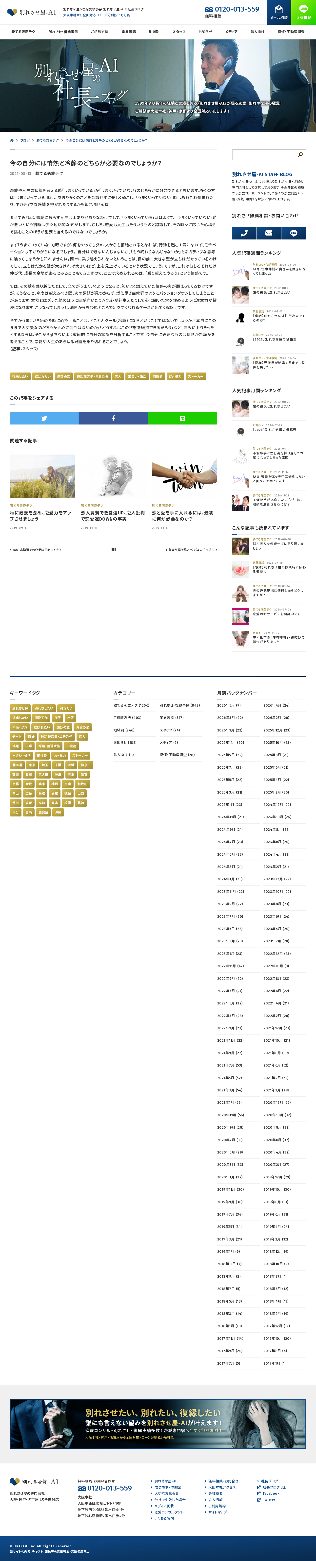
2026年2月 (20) (276, 718)
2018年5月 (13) (229, 1301)
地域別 (154, 32)
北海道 (17, 765)
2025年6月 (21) (275, 767)
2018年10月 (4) (276, 1264)
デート (16, 737)
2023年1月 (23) (229, 954)
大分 (15, 812)
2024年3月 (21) (230, 867)
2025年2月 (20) (276, 792)
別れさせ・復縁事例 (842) (180, 705)
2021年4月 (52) (276, 1078)
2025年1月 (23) (229, 805)
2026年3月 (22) (230, 718)
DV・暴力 (175, 376)
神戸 (54, 784)
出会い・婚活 (137, 376)
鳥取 (42, 793)
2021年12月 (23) (276, 1028)
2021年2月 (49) (276, 1090)
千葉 (58, 765)
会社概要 (214, 1494)
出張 (70, 718)
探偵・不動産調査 (291, 32)
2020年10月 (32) (277, 1115)
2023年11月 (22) (230, 892)
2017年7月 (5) (228, 1363)
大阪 (28, 784)
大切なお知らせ (164, 1494)
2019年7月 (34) (230, 1214)
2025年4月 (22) (276, 780)
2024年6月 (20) (276, 842)
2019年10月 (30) (277, 1190)
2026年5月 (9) (228, 705)
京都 (15, 784)
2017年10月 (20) (277, 1339)
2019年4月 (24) (276, 1227)
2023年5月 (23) (230, 929)
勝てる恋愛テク (23, 32)
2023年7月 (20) (230, 917)
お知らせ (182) (125, 743)
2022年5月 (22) (230, 1003)
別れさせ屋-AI (163, 1481)
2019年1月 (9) (228, 1252)
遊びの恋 (64, 376)
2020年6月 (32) (276, 1140)
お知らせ (205, 32)
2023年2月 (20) (276, 941)
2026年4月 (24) (276, 705)
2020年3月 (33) (230, 1165)
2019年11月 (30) (230, 1190)
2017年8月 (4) (275, 1351)
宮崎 (28, 812)
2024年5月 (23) (230, 854)
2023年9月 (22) (230, 904)
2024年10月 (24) (277, 817)
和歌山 (82, 784)
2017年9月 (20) (230, 1351)
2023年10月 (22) (277, 892)
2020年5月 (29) (230, 1152)
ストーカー (196, 376)
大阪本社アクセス (220, 1487)
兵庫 (42, 784)
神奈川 (86, 765)
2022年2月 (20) (276, 1016)
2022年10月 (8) (276, 966)
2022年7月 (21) (229, 991)
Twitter (266, 1500)
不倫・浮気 (19, 727)
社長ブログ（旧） (272, 1487)
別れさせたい (44, 708)
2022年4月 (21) (276, 1003)
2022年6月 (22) (276, 991)
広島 (28, 793)
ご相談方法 (99, 32)
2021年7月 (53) (229, 1065)
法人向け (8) (124, 755)
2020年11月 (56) (230, 1115)
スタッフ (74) (170, 730)
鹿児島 (43, 812)
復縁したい (20, 376)
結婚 (15, 746)
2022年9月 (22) (230, 979)
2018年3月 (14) (229, 1314)
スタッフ (179, 32)
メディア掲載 (162, 1506)
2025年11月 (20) (230, 743)
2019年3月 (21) (229, 1239)
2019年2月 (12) (275, 1239)
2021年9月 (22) (229, 1053)
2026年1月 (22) (229, 730)
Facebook (268, 1494)
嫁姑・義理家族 (49, 746)
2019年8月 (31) (275, 1202)
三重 (71, 775)
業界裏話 (128, 32)
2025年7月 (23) (230, 767)
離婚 (31, 737)
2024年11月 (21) (230, 817)
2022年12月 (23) (277, 954)
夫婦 (28, 746)
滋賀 (84, 775)
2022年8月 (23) (276, 979)
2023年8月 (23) (276, 904)
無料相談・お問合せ (221, 1481)
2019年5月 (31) (229, 1227)
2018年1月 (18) (229, 1326)
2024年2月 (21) (276, 867)
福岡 (67, 803)
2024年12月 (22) (277, 805)
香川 (15, 803)
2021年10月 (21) (276, 1040)
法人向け (258, 32)
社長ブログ (267, 1481)
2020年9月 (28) (230, 1127)
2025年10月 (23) (277, 743)
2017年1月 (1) (274, 1363)
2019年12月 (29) (276, 1177)
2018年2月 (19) (275, 1314)
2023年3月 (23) (230, 941)
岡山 (15, 793)
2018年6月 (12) (275, 1289)
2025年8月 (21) (276, 755)
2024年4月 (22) (276, 854)
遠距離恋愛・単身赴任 (92, 376)
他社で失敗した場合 (168, 1500)
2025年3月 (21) (229, 792)
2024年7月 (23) (230, 842)
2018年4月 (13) (276, 1301)
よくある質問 (162, 1518)
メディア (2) (169, 743)
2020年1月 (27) (230, 1177)
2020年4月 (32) (276, 1152)
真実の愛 (82, 727)
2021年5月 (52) (229, 1078)
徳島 (67, 793)
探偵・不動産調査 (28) (177, 755)
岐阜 (58, 775)
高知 (42, 803)
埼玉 (45, 765)
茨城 (71, 765)
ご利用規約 (215, 1506)
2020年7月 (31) (230, 1140)
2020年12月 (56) (277, 1103)
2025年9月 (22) (230, 755)
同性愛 (158, 376)
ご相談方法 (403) (127, 718)
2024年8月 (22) (276, 830)
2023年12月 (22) (277, 879)
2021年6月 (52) (275, 1065)
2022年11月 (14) (230, 966)
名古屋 (43, 775)
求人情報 (214, 1500)
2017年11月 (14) (230, 1339)
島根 (54, 793)
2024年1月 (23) (230, 879)
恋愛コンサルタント (167, 1512)
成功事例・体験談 (166, 1487)
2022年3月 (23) (230, 1016)
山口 (81, 793)
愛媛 (28, 803)
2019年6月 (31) (275, 1214)
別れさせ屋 (20, 708)
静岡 (15, 775)
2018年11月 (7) (229, 1264)
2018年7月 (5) (228, 1289)
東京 (32, 765)
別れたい (66, 708)
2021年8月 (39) (276, 1053)
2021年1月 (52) (229, 1103)
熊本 (54, 803)
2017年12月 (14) (276, 1326)
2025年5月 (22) (229, 780)
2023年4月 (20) (276, 929)
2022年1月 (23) (229, 1028)
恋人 (118, 376)
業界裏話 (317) (171, 718)
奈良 (67, 784)
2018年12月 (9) (275, 1252)
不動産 (71, 746)
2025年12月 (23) (276, 730)
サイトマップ (216, 1512)
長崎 (81, 803)
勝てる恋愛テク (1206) (131, 705)
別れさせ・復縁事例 (63, 32)
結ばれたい (43, 376)
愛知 (28, 775)
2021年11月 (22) (230, 1040)
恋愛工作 (41, 718)
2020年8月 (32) (276, 1127)
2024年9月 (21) (230, 830)
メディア (231, 32)
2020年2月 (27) (276, 1165)
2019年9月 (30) (230, 1202)
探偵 (57, 718)
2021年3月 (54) (229, 1090)
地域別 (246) (124, 730)
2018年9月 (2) (228, 1276)
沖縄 (58, 812)
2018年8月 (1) (274, 1276)
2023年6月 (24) (276, 917)
